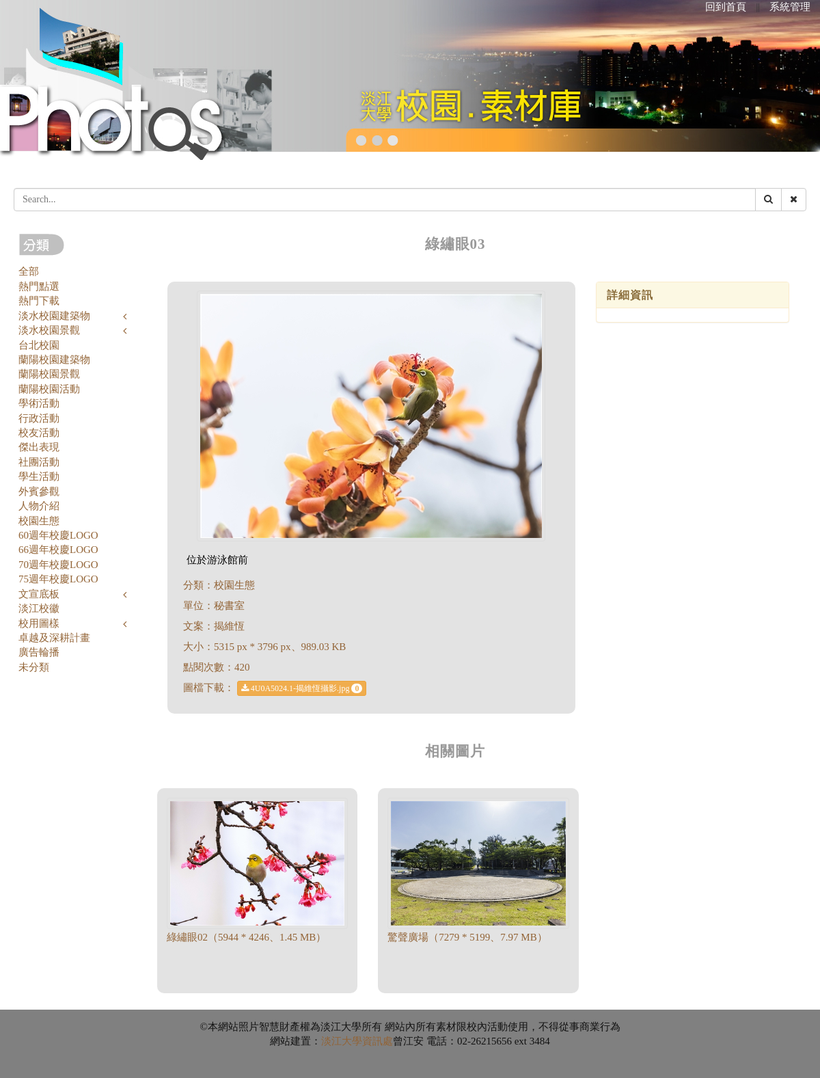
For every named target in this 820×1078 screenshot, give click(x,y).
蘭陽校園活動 (49, 388)
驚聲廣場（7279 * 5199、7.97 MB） (467, 937)
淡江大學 (341, 1041)
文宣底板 (38, 594)
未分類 (33, 667)
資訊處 (377, 1041)
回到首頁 (725, 6)
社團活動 (38, 462)
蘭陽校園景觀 (49, 373)
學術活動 (38, 403)
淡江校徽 (38, 608)
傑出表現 (38, 447)
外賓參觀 (38, 491)
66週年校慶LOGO (58, 549)
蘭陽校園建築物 (54, 359)
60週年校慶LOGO (58, 535)
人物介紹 (38, 505)
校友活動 (38, 432)
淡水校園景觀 (49, 330)
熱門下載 (38, 300)
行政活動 (38, 418)
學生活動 (38, 476)
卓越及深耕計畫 (54, 637)
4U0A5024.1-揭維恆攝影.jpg (302, 688)
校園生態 (38, 520)
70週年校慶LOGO (58, 564)
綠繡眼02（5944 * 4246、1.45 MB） (246, 937)
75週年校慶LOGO (58, 579)
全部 (28, 271)
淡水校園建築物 (54, 315)
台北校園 (38, 345)
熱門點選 (38, 286)
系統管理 (789, 6)
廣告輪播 (38, 652)
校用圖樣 (38, 623)
